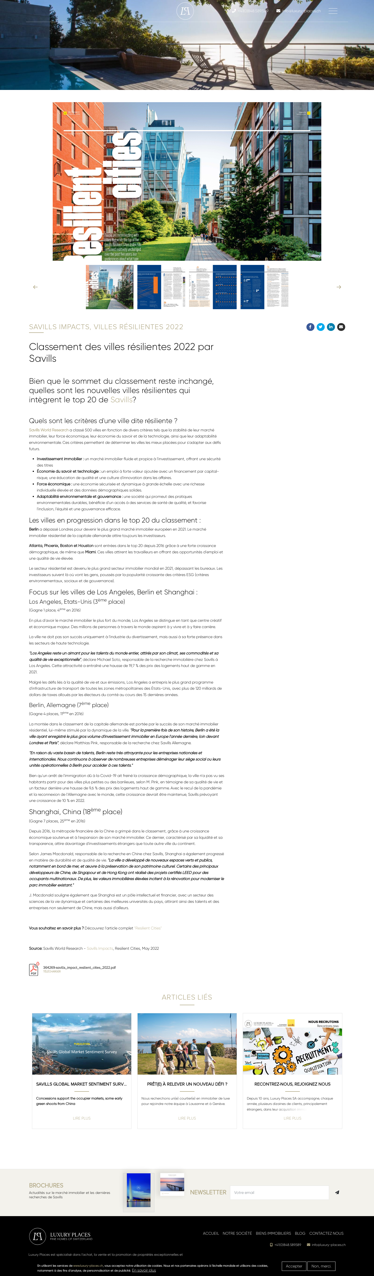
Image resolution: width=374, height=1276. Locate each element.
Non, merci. (321, 1266)
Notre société (237, 1233)
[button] (163, 287)
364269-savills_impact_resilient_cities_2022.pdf (79, 969)
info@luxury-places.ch (326, 1245)
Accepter (294, 1266)
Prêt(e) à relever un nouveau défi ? (187, 1084)
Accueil (211, 1233)
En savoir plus (144, 1270)
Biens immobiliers (273, 1233)
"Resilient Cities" (148, 928)
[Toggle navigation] (333, 11)
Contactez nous (327, 1233)
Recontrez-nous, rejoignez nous (292, 1084)
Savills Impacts (100, 948)
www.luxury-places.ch (88, 1265)
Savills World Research (49, 430)
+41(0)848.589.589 (285, 1245)
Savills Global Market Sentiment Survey (81, 1084)
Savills (121, 399)
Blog (300, 1233)
